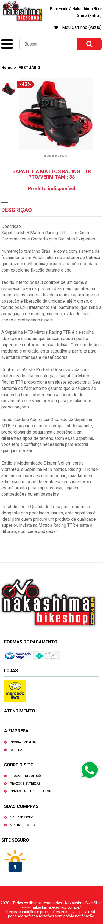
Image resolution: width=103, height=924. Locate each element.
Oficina (16, 750)
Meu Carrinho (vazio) (82, 27)
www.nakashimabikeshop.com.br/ (51, 907)
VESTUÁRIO (29, 67)
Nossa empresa (23, 742)
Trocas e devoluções (27, 776)
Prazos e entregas (25, 783)
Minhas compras (23, 825)
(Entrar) (95, 15)
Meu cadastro (21, 817)
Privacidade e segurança (30, 791)
